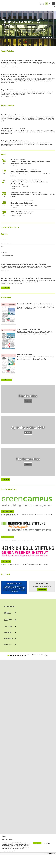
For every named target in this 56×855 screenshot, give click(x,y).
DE (49, 3)
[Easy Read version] (40, 3)
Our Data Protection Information (8, 850)
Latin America (4, 461)
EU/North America (5, 448)
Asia (2, 458)
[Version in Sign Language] (43, 3)
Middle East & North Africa (7, 464)
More (5, 31)
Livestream (13, 374)
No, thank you (47, 843)
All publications (6, 658)
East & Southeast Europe (6, 451)
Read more (28, 679)
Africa (2, 455)
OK (37, 843)
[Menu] (53, 3)
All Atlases (5, 758)
